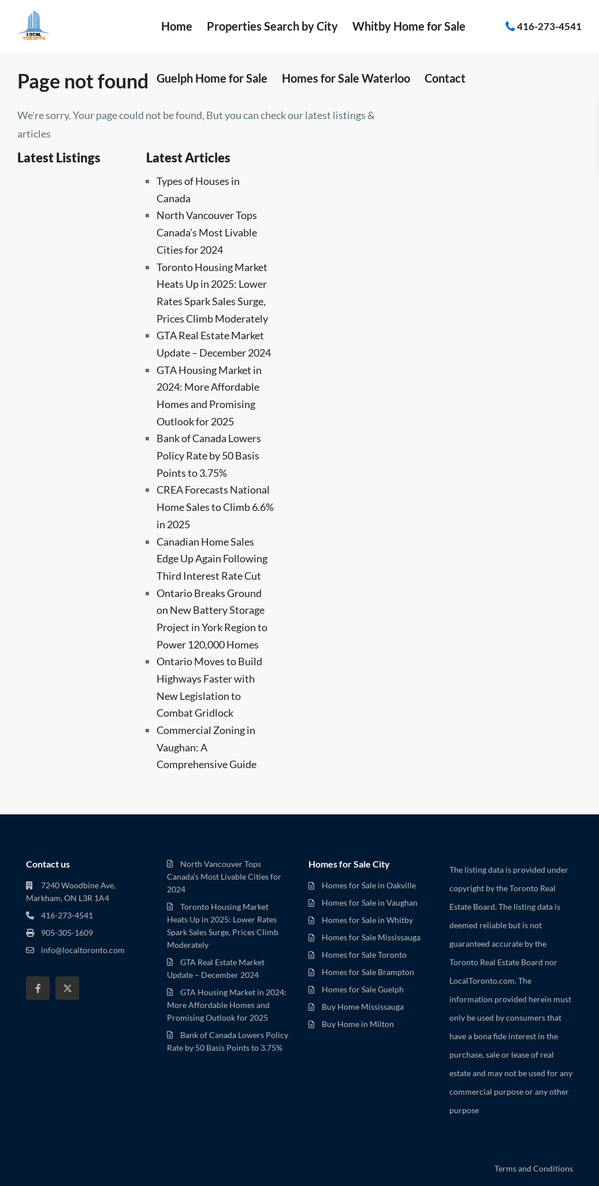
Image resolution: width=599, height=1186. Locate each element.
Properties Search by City (272, 26)
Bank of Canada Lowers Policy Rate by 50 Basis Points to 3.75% (209, 455)
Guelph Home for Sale (212, 78)
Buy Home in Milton (358, 1024)
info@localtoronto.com (83, 950)
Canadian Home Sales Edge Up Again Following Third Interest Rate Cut (212, 558)
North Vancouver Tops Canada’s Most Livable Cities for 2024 (207, 232)
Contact (445, 78)
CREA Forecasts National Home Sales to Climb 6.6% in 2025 (215, 506)
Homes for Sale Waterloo (346, 78)
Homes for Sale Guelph (363, 989)
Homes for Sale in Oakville (369, 885)
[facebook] (38, 988)
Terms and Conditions (533, 1168)
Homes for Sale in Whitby (367, 920)
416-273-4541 (549, 26)
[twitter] (67, 988)
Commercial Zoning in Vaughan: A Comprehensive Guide (206, 747)
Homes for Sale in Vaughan (370, 902)
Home (176, 26)
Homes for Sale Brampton (368, 972)
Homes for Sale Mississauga (371, 937)
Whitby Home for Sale (409, 26)
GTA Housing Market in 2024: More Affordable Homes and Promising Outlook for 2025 (227, 1004)
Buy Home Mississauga (363, 1006)
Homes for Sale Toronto (364, 954)
